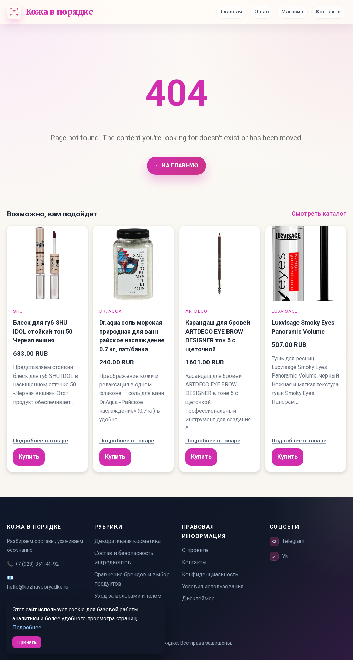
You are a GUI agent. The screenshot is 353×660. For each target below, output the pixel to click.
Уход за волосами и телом (127, 595)
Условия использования (212, 586)
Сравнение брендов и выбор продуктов (132, 579)
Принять (27, 642)
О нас (261, 12)
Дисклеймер (198, 598)
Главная (231, 12)
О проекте (195, 550)
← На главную (176, 165)
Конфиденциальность (210, 574)
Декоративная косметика (127, 541)
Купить (29, 456)
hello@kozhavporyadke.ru (37, 587)
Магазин (292, 12)
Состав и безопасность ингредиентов (123, 558)
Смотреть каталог (319, 213)
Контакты (329, 12)
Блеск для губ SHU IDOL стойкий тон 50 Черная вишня (42, 331)
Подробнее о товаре (40, 440)
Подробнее (26, 627)
